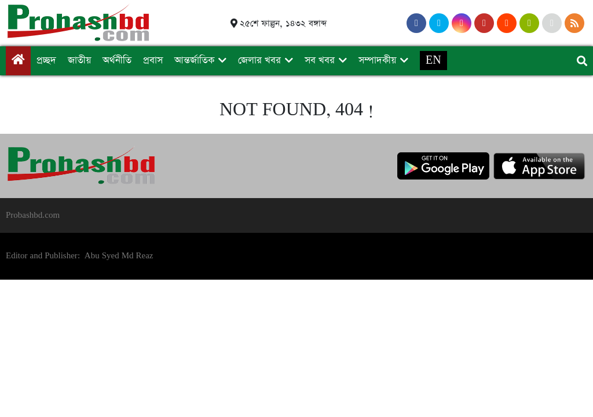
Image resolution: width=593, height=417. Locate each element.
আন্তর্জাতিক (194, 60)
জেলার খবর (259, 60)
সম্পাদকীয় (377, 60)
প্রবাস (153, 60)
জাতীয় (79, 60)
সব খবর (320, 60)
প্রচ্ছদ (46, 60)
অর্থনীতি (117, 60)
